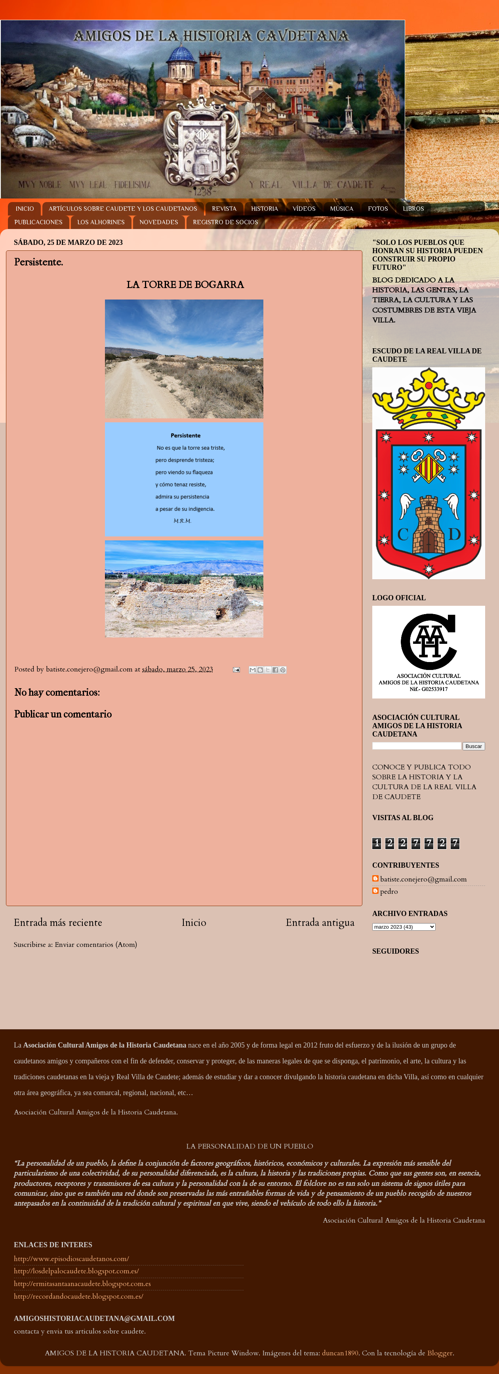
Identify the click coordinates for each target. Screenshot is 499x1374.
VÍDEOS (304, 208)
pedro (389, 891)
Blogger (440, 1353)
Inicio (194, 922)
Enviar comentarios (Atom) (96, 945)
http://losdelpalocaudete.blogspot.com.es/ (76, 1271)
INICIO (25, 208)
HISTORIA (264, 208)
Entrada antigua (320, 922)
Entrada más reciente (58, 922)
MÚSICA (341, 208)
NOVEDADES (158, 222)
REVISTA (224, 208)
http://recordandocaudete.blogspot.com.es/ (78, 1296)
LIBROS (413, 208)
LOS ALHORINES (101, 222)
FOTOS (378, 208)
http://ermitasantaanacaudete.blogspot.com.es (82, 1284)
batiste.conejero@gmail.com (423, 879)
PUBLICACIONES (38, 222)
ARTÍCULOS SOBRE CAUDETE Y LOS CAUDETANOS (123, 208)
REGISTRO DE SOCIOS (225, 222)
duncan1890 (340, 1353)
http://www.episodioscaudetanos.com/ (71, 1259)
